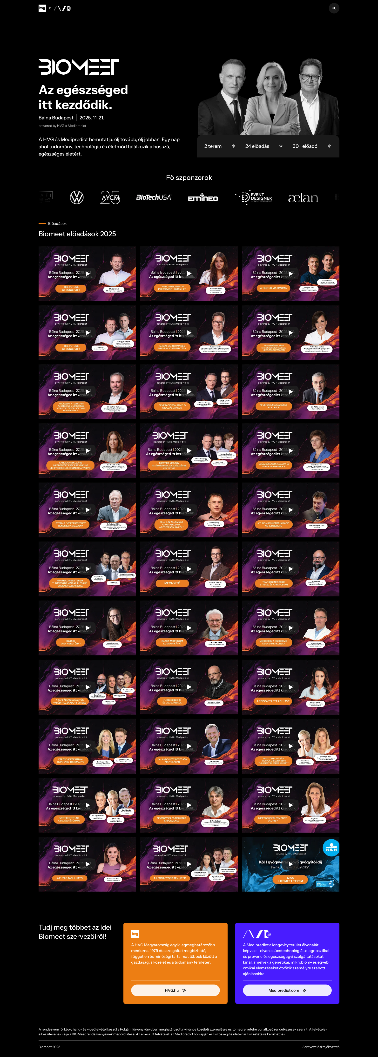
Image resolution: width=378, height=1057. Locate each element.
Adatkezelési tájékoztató (320, 1047)
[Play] (87, 274)
